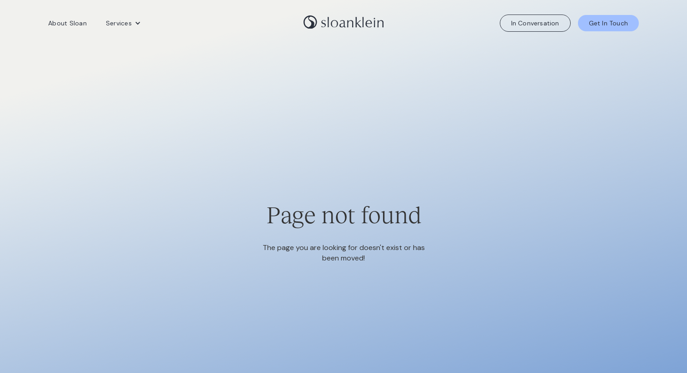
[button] (123, 23)
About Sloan (67, 23)
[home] (343, 23)
